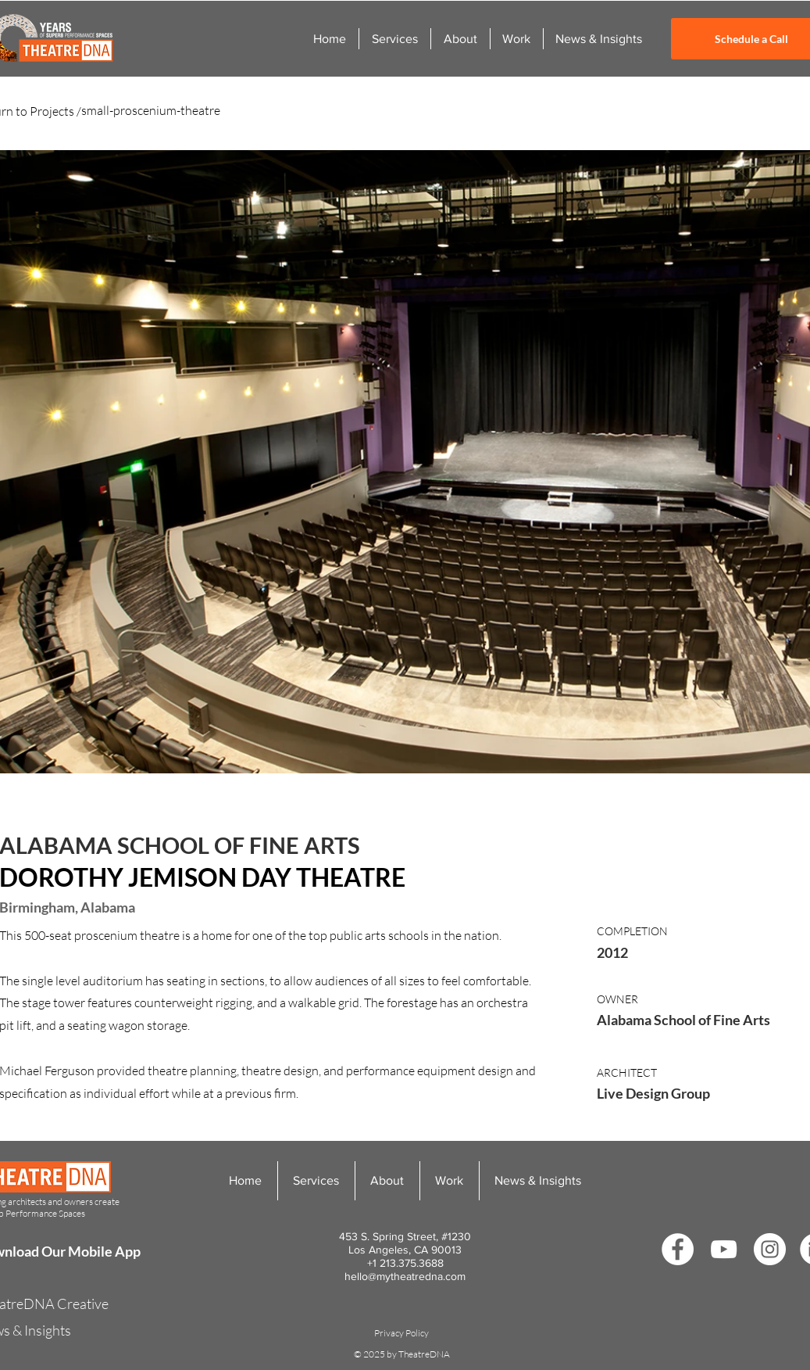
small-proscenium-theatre (150, 110)
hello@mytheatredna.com (405, 1276)
